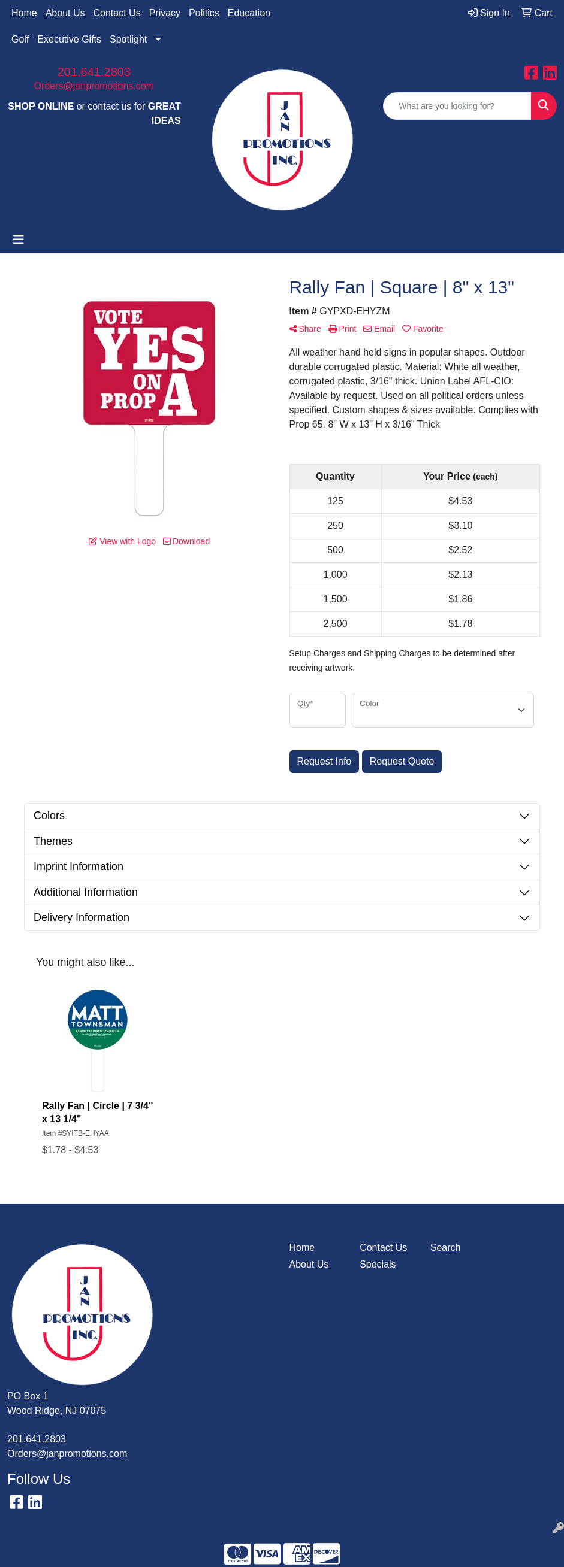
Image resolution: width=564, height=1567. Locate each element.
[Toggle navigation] (18, 239)
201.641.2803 (94, 71)
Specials (378, 1264)
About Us (65, 13)
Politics (204, 13)
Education (249, 13)
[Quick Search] (457, 106)
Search (445, 1247)
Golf (20, 39)
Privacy (164, 13)
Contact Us (117, 13)
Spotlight (128, 39)
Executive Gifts (69, 39)
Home (24, 13)
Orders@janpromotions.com (94, 86)
